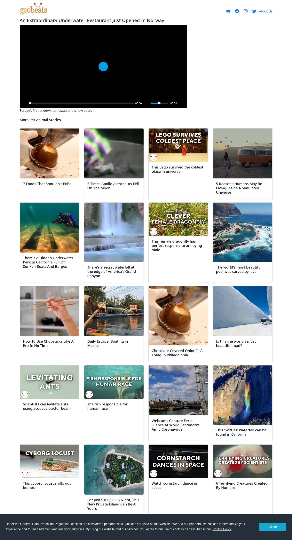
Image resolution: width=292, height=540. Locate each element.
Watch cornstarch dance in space (174, 485)
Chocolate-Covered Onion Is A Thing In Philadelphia (177, 352)
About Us (265, 11)
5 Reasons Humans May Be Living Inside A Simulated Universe (239, 188)
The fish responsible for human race (107, 406)
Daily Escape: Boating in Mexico (107, 343)
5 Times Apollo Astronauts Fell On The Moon (113, 185)
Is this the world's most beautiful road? (236, 343)
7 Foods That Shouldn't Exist (47, 183)
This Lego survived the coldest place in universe (177, 169)
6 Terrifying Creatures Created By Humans (242, 485)
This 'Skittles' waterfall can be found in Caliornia (241, 432)
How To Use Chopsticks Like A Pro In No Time (48, 343)
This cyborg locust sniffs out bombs (47, 485)
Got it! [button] (273, 526)
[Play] (25, 103)
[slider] (81, 103)
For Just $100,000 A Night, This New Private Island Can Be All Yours (113, 504)
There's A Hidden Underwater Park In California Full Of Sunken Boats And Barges (48, 262)
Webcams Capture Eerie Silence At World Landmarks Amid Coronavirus (176, 425)
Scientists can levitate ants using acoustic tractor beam (47, 406)
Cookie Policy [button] (221, 529)
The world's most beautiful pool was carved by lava (239, 269)
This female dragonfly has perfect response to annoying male (177, 245)
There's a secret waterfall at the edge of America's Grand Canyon (111, 271)
